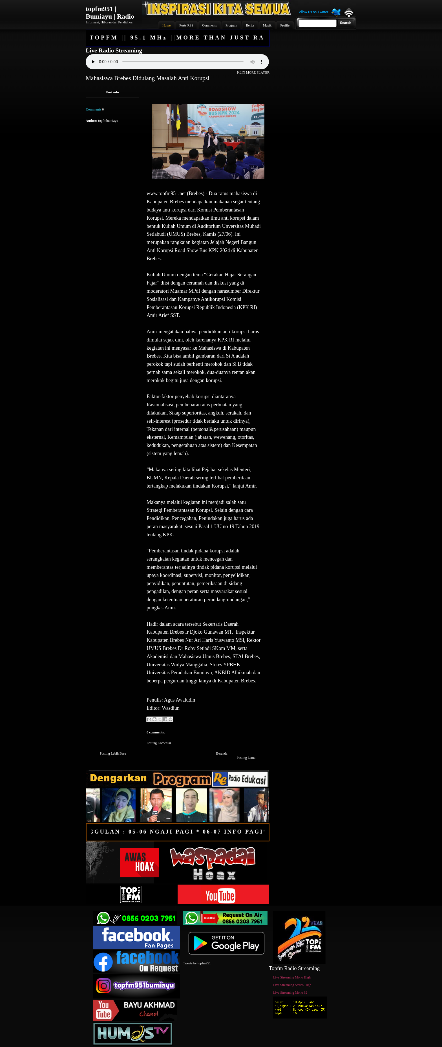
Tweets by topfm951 (197, 963)
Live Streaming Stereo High (292, 985)
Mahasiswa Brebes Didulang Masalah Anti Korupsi (147, 78)
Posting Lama (246, 758)
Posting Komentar (159, 743)
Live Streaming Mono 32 (290, 993)
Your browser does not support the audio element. (177, 61)
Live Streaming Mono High (292, 977)
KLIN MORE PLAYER (253, 72)
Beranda (221, 753)
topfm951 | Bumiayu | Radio (110, 12)
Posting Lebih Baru (113, 753)
